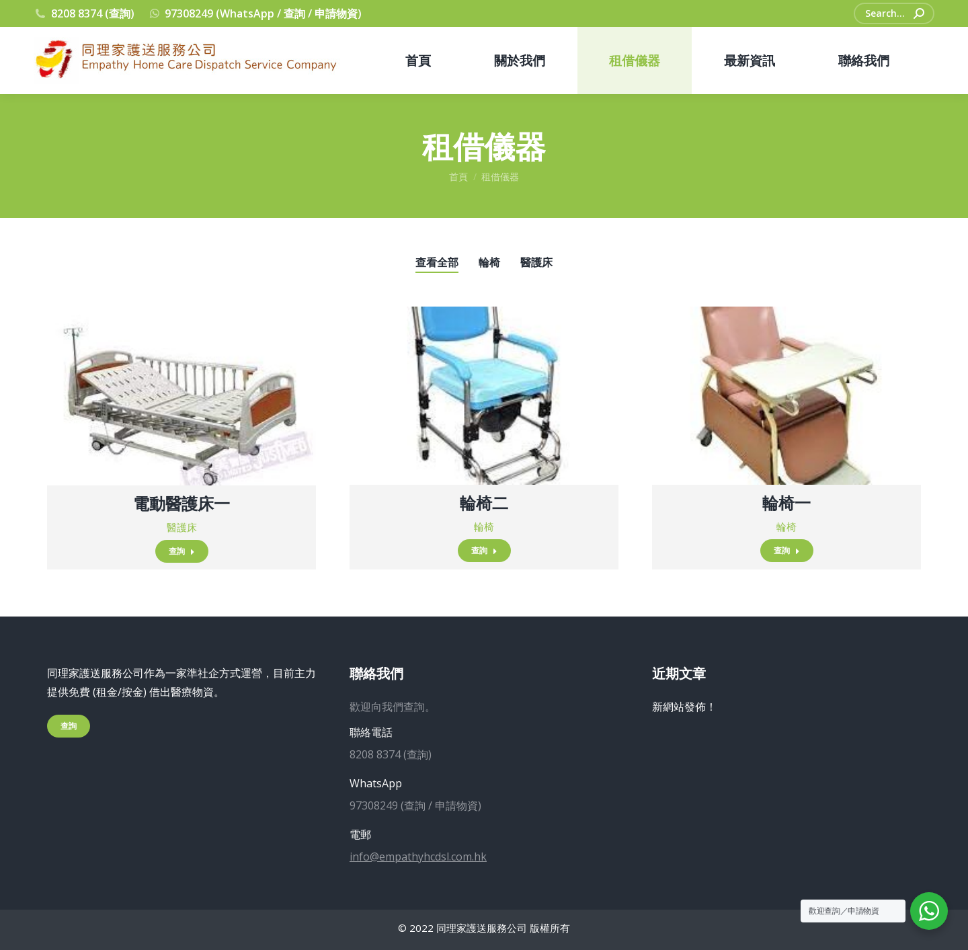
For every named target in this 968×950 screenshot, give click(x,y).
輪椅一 (786, 502)
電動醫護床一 (181, 503)
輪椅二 (484, 502)
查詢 (182, 551)
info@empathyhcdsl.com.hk (418, 856)
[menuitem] (418, 60)
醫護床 (536, 262)
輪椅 (489, 262)
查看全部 (436, 262)
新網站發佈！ (684, 706)
